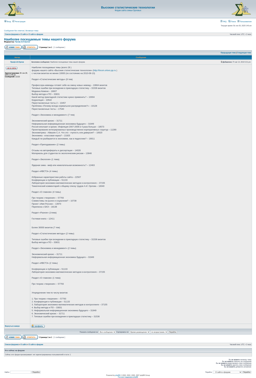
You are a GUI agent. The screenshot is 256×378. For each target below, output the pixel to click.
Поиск (232, 21)
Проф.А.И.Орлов (22, 42)
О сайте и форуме (36, 34)
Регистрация (18, 21)
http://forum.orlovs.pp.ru (104, 70)
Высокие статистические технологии (128, 7)
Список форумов (12, 34)
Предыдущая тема (228, 53)
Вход (7, 21)
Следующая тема (244, 53)
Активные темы (31, 31)
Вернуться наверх (12, 326)
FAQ (223, 21)
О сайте (24, 34)
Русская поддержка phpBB (128, 377)
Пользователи (244, 21)
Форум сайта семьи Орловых (128, 10)
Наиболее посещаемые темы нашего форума (40, 39)
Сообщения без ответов (14, 31)
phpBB (117, 375)
